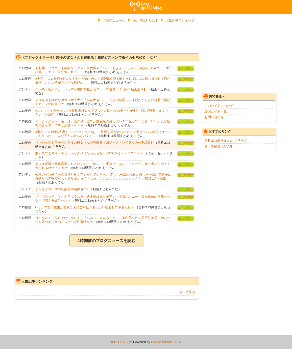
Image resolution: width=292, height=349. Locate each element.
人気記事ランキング (180, 20)
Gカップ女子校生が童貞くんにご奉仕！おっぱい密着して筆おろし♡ (84, 207)
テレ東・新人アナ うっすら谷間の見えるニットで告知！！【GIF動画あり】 (91, 89)
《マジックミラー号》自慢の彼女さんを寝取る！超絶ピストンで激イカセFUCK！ (94, 142)
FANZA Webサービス (166, 342)
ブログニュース (114, 20)
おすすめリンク (217, 131)
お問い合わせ (214, 117)
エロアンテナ (146, 3)
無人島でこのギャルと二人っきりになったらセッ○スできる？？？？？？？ (89, 153)
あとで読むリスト (145, 20)
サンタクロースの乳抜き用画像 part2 (61, 189)
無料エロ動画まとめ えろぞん (225, 140)
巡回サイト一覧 (215, 111)
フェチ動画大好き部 (218, 146)
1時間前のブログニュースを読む (106, 241)
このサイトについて (218, 105)
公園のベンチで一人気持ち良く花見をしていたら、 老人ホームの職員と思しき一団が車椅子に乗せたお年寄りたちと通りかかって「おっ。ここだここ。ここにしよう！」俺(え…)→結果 (103, 176)
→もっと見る (185, 292)
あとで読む (185, 68)
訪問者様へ (214, 96)
